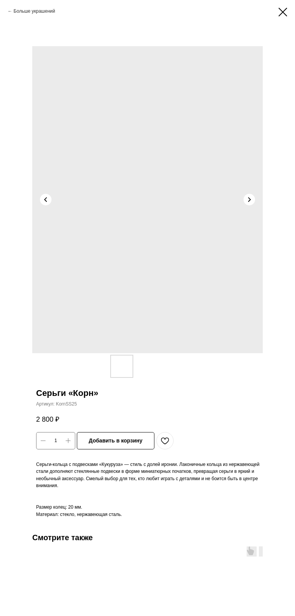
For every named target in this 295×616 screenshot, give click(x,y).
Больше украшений (34, 11)
